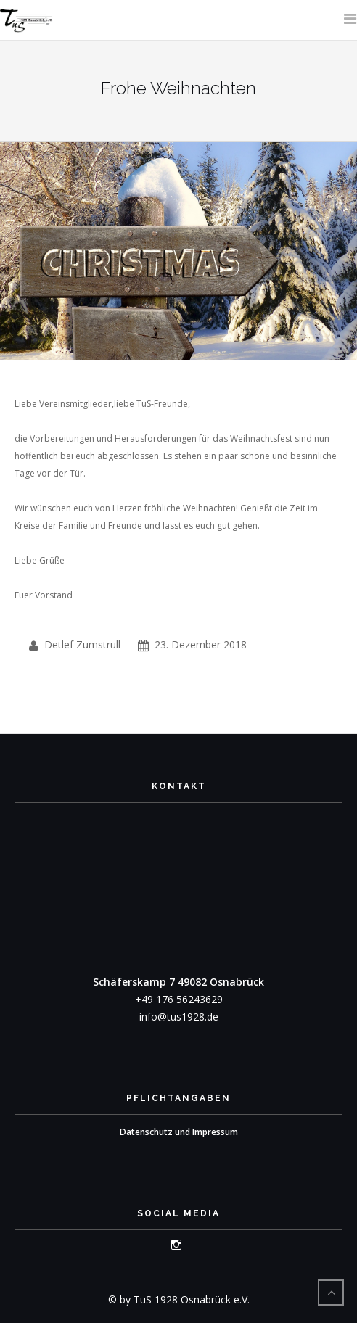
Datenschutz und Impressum (179, 1132)
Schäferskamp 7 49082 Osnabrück (178, 982)
